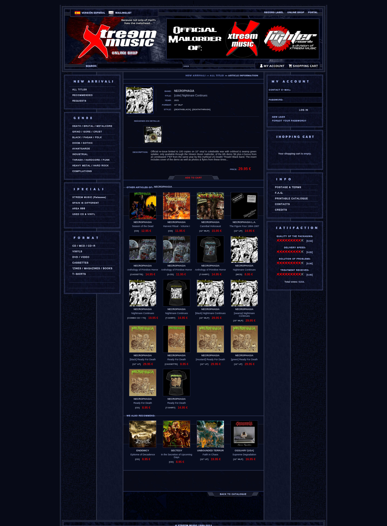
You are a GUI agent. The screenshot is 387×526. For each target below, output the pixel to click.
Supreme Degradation (244, 454)
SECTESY (176, 450)
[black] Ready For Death (143, 359)
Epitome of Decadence (142, 454)
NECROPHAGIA (143, 222)
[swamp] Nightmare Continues (244, 314)
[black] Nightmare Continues (210, 313)
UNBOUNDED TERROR (210, 450)
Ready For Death (176, 359)
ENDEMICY (142, 450)
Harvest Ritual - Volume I (176, 226)
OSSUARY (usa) (244, 450)
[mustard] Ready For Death (210, 359)
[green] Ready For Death (244, 359)
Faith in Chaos (210, 454)
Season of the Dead (142, 226)
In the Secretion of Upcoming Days (176, 456)
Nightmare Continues (244, 269)
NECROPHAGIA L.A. (244, 222)
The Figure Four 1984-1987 (244, 226)
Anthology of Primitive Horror (142, 269)
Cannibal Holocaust (210, 226)
